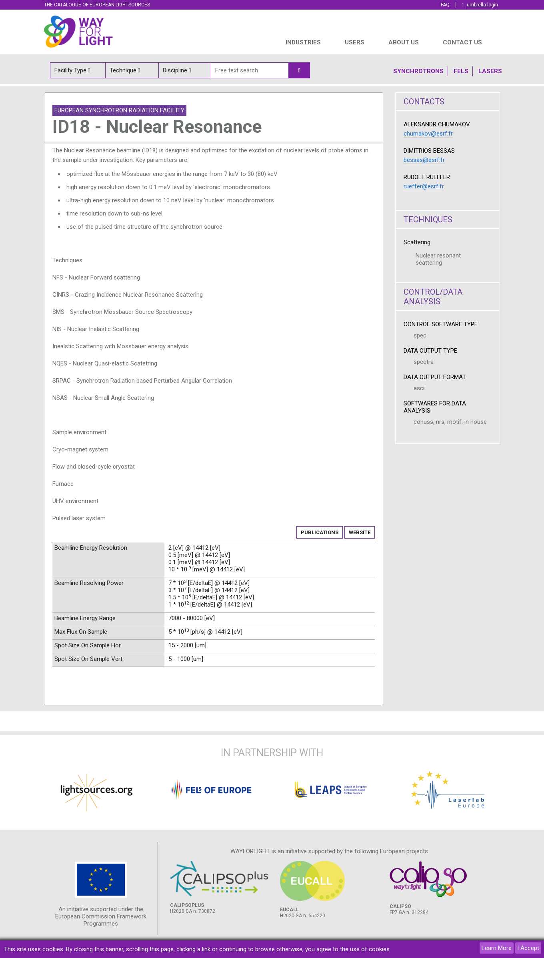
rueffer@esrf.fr (424, 186)
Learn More (497, 948)
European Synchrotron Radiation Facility (119, 110)
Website (359, 532)
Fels (461, 71)
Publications (319, 532)
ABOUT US (403, 42)
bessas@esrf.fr (424, 160)
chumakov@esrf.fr (428, 133)
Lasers (490, 71)
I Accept (528, 948)
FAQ (445, 5)
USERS (354, 42)
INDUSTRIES (303, 42)
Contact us (462, 42)
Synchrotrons (418, 71)
